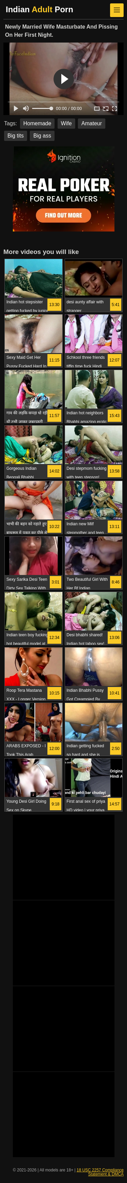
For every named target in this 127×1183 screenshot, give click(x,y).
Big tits (15, 136)
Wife (66, 123)
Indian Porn (39, 9)
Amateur (91, 123)
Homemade (37, 123)
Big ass (42, 136)
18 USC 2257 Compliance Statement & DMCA (100, 1172)
